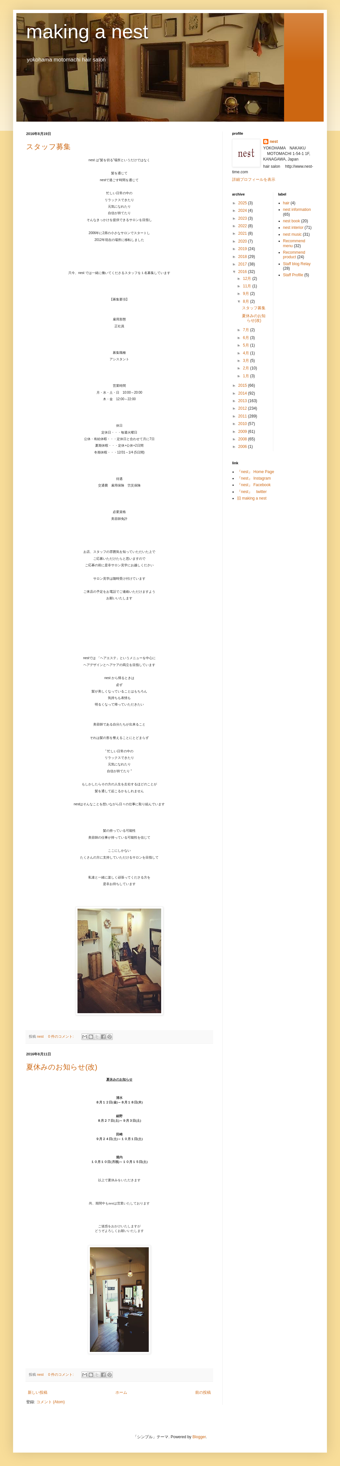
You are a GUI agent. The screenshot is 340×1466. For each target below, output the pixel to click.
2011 (243, 416)
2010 (243, 423)
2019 (243, 249)
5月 (246, 345)
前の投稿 (203, 1392)
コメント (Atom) (50, 1402)
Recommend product (294, 254)
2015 (243, 385)
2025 (243, 203)
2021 (243, 233)
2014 (243, 393)
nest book (291, 221)
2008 (243, 439)
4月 (246, 353)
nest (274, 141)
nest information (297, 209)
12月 (247, 278)
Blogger (199, 1437)
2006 (243, 446)
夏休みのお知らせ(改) (61, 1067)
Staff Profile (293, 275)
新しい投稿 (37, 1392)
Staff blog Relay (297, 264)
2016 (243, 271)
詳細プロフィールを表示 (253, 179)
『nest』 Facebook (254, 485)
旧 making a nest (251, 498)
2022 (243, 226)
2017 (243, 264)
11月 (247, 286)
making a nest (87, 32)
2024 (243, 210)
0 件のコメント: (61, 1036)
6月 (246, 337)
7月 (246, 330)
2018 (243, 256)
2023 (243, 218)
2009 (243, 431)
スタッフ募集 (48, 147)
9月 (246, 293)
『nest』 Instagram (254, 478)
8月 (246, 301)
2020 (243, 241)
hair (286, 203)
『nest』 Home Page (255, 471)
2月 (246, 368)
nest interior (293, 227)
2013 (243, 401)
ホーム (121, 1392)
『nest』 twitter (252, 491)
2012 (243, 408)
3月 (246, 360)
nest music (292, 234)
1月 (246, 376)
